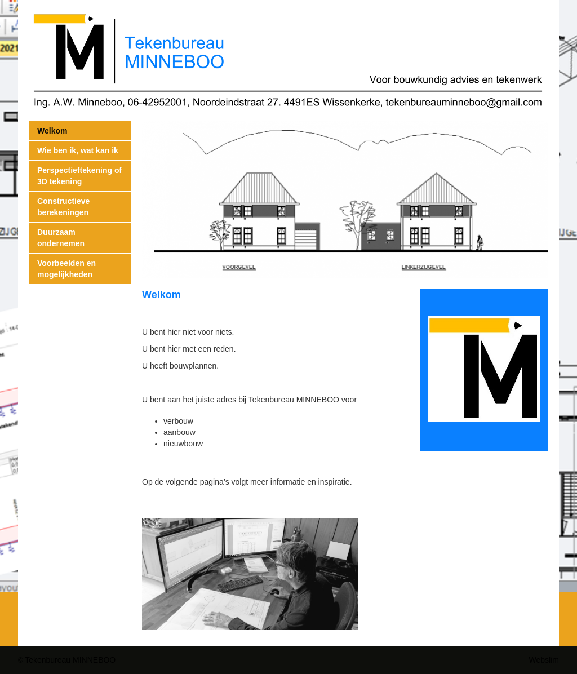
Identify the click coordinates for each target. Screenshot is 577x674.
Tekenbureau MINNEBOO (70, 659)
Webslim (544, 659)
